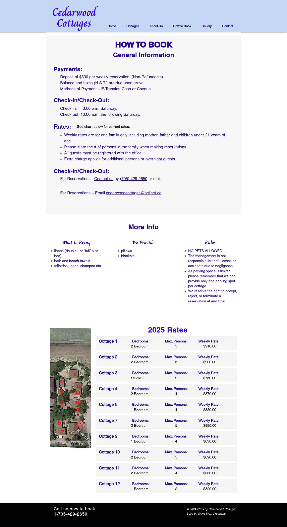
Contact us (103, 178)
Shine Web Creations (211, 513)
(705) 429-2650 (133, 178)
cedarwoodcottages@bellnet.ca (133, 193)
